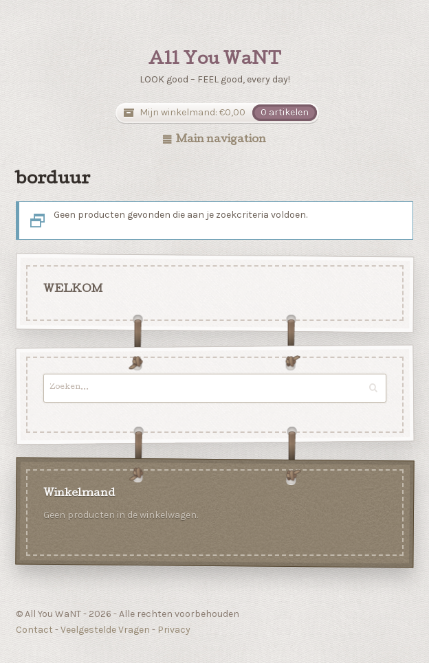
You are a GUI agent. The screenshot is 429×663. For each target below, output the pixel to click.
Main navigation (221, 140)
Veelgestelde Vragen (105, 630)
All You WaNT (214, 60)
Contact (34, 630)
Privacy (173, 630)
